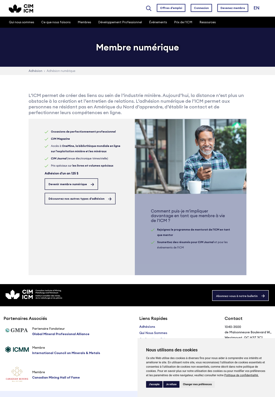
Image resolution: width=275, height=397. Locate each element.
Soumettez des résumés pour (185, 246)
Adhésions (147, 327)
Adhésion (35, 71)
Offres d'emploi (171, 8)
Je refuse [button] (171, 384)
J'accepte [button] (154, 384)
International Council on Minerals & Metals (66, 353)
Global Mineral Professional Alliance (60, 334)
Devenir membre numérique (68, 184)
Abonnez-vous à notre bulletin (237, 296)
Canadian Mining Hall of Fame (56, 377)
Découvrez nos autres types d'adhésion (76, 198)
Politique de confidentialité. (241, 375)
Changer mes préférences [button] (197, 384)
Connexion (201, 8)
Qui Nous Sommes (153, 333)
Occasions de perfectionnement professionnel (83, 131)
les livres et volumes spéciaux (92, 165)
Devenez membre (233, 8)
